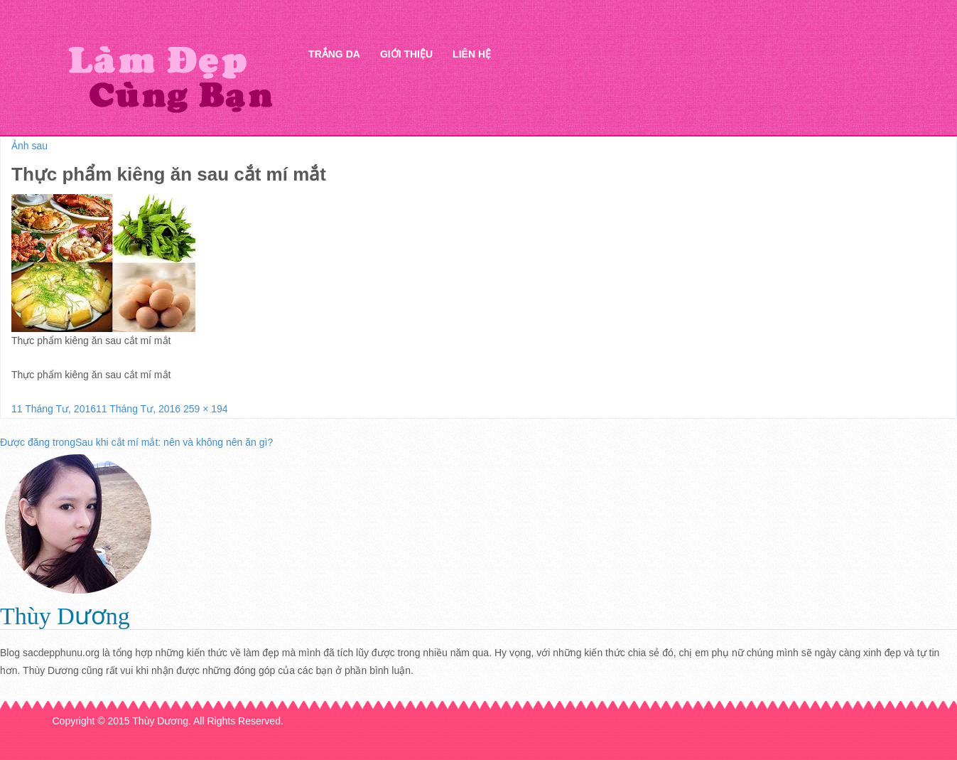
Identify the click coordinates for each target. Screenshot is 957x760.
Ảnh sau (29, 145)
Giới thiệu (406, 54)
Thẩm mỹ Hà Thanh (169, 78)
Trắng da (334, 54)
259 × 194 (205, 408)
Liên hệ (472, 54)
